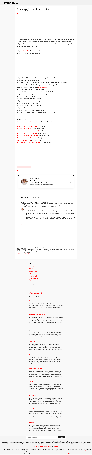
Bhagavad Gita (62, 44)
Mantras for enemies (34, 354)
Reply (22, 224)
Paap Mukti (26, 51)
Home (30, 265)
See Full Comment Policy (23, 253)
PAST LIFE (31, 381)
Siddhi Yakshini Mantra (24, 140)
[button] (18, 14)
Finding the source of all (24, 138)
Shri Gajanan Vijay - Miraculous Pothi (28, 131)
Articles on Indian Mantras (23, 167)
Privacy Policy (56, 453)
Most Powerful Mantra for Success (37, 327)
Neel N (27, 208)
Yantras (31, 268)
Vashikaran (31, 270)
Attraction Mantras (33, 341)
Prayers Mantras (33, 266)
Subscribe (55, 446)
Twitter (40, 446)
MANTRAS (31, 422)
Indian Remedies (33, 271)
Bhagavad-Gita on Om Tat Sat (25, 128)
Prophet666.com (39, 182)
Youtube (50, 446)
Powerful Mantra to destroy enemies (37, 408)
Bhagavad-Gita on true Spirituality (27, 133)
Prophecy (31, 273)
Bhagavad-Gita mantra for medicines (27, 124)
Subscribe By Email (35, 293)
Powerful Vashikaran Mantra (35, 368)
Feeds (35, 446)
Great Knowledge (43, 87)
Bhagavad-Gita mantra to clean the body (28, 142)
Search (61, 437)
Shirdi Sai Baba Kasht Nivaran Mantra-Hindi (39, 300)
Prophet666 (11, 2)
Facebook (44, 446)
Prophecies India (33, 276)
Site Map (67, 453)
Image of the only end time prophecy (27, 135)
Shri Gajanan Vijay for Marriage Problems (29, 121)
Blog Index (31, 280)
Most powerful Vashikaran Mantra (37, 314)
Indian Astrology (33, 275)
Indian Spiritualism (33, 278)
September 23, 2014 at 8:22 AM (36, 208)
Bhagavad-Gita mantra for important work (29, 126)
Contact (62, 453)
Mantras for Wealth (33, 395)
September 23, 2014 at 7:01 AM (34, 197)
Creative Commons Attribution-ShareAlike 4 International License (74, 451)
